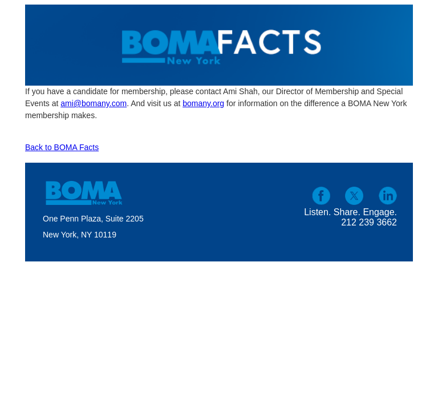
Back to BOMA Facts (62, 147)
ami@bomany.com (93, 103)
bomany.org (203, 103)
